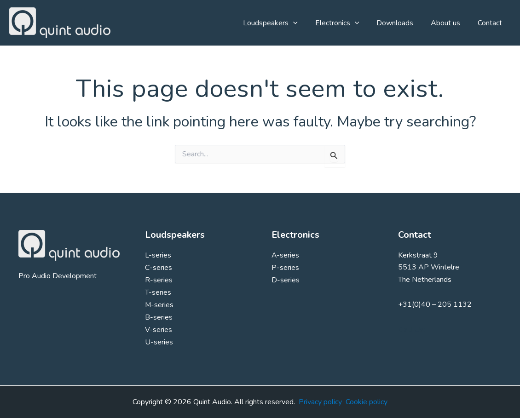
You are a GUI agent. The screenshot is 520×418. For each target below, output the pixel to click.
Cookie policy (366, 402)
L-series (158, 255)
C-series (158, 267)
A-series (286, 255)
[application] (305, 23)
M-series (159, 304)
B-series (159, 316)
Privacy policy (320, 402)
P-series (285, 267)
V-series (158, 328)
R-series (159, 280)
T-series (158, 291)
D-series (286, 280)
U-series (159, 340)
